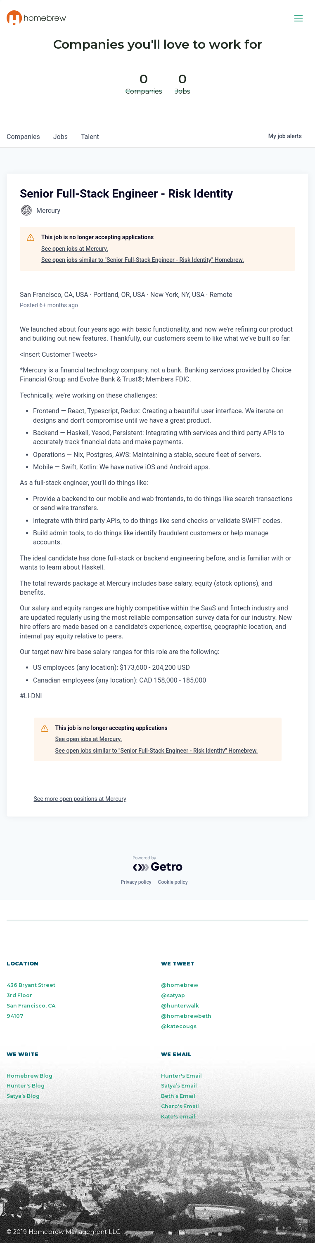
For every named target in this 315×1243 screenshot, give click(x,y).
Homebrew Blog (29, 1076)
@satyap (173, 995)
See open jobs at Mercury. (74, 248)
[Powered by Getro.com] (157, 863)
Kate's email (178, 1117)
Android (180, 467)
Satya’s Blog (23, 1096)
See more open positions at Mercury (80, 799)
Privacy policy (136, 882)
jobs (60, 137)
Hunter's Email (181, 1076)
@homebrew (179, 985)
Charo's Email (180, 1106)
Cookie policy (173, 882)
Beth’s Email (178, 1096)
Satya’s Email (179, 1086)
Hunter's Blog (26, 1086)
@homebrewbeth (186, 1016)
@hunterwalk (180, 1006)
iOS (150, 467)
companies (23, 137)
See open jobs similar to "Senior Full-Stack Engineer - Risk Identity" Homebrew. (142, 260)
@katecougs (179, 1026)
